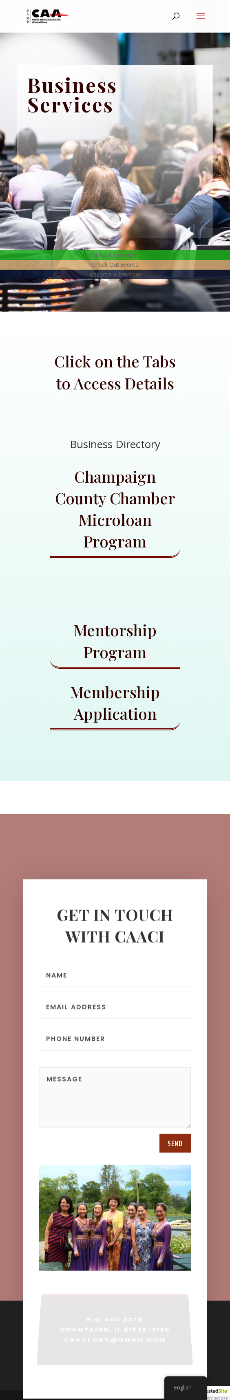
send (175, 1148)
